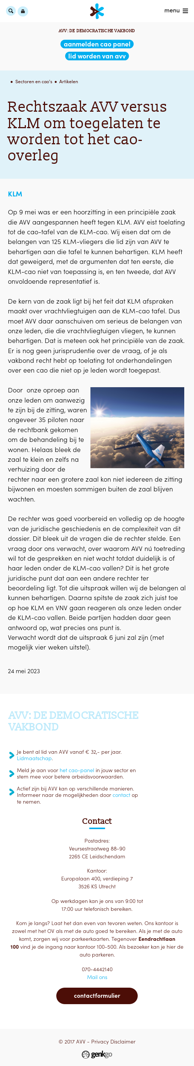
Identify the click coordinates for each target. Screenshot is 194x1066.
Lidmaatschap (34, 758)
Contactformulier (97, 995)
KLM (15, 193)
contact (121, 795)
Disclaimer (122, 1041)
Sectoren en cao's (33, 81)
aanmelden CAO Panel (97, 44)
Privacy (100, 1041)
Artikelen (68, 81)
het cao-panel (77, 770)
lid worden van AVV (97, 56)
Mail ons (97, 977)
